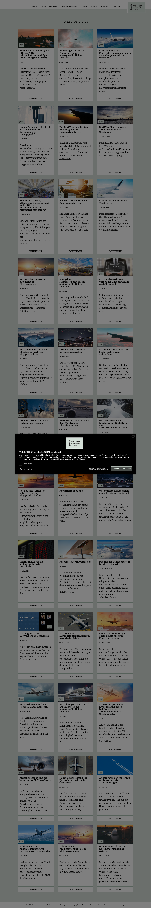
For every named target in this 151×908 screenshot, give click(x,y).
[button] (26, 469)
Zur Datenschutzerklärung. (75, 459)
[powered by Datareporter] (133, 437)
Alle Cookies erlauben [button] (122, 469)
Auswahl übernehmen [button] (98, 469)
